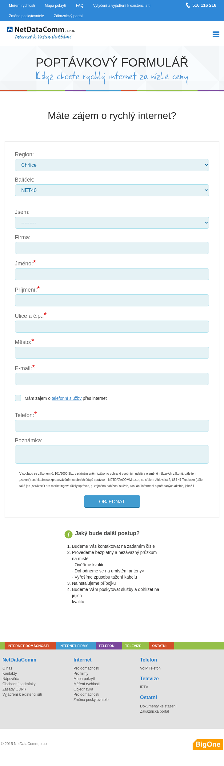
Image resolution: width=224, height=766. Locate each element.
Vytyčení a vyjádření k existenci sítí (121, 5)
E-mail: (23, 368)
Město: (23, 342)
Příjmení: (26, 290)
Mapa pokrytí (55, 5)
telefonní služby (67, 398)
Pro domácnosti (86, 668)
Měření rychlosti (22, 5)
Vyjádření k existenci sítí (22, 694)
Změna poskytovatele (26, 16)
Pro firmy (81, 673)
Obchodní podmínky (18, 684)
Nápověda (10, 679)
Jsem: (22, 212)
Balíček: (24, 180)
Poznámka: (28, 440)
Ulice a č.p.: (29, 316)
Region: (24, 154)
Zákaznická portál (154, 711)
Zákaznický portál (68, 16)
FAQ (79, 5)
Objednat (112, 501)
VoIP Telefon (150, 668)
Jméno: (24, 263)
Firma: (22, 237)
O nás (7, 668)
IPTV (144, 687)
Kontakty (9, 673)
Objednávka (83, 689)
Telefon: (24, 415)
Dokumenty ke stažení (158, 706)
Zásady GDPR (14, 689)
